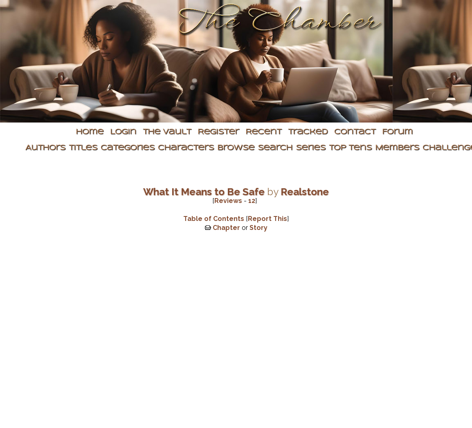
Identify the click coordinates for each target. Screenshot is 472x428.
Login (123, 132)
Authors (45, 148)
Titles (83, 148)
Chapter (226, 228)
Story (258, 228)
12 (251, 201)
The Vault (167, 132)
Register (218, 132)
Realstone (305, 192)
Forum (397, 132)
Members (397, 148)
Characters (186, 148)
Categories (128, 148)
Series (311, 148)
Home (89, 132)
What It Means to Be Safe (204, 192)
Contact (354, 132)
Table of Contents (213, 219)
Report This (267, 219)
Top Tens (350, 148)
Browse (235, 148)
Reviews (228, 201)
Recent (263, 132)
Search (275, 148)
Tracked (308, 132)
